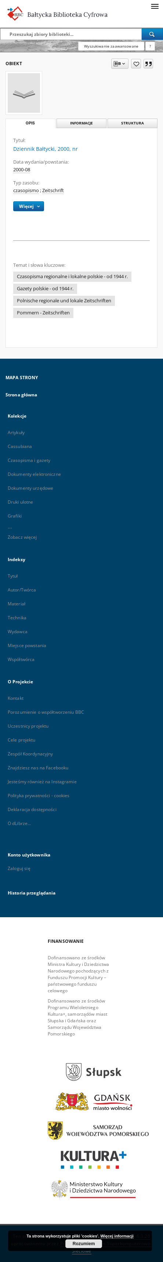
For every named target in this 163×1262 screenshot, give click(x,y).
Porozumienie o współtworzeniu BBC (46, 712)
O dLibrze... (19, 823)
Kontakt (15, 698)
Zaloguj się (19, 868)
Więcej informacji (117, 1236)
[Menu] (154, 6)
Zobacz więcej (22, 537)
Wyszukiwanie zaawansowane (111, 46)
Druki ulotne (20, 502)
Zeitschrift (53, 190)
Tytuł (13, 576)
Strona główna (21, 395)
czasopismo (26, 190)
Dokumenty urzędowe (30, 488)
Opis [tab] (30, 123)
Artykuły (16, 432)
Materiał (16, 604)
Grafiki (15, 516)
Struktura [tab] (132, 123)
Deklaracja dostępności (32, 809)
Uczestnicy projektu (28, 726)
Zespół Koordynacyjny (30, 754)
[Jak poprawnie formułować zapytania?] (150, 46)
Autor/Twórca (22, 590)
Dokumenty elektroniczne (34, 474)
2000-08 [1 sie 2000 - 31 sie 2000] (21, 170)
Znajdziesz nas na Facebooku (38, 768)
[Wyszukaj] (152, 34)
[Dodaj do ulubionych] (136, 63)
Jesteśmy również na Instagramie (42, 782)
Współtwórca (21, 659)
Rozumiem (84, 1243)
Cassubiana (20, 446)
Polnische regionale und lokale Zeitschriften (64, 301)
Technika (17, 618)
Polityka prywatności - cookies (39, 795)
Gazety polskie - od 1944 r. (45, 288)
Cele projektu (22, 740)
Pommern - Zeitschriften (43, 313)
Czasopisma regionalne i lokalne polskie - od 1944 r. (72, 276)
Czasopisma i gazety (29, 460)
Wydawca (18, 631)
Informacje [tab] (81, 123)
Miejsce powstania (27, 645)
